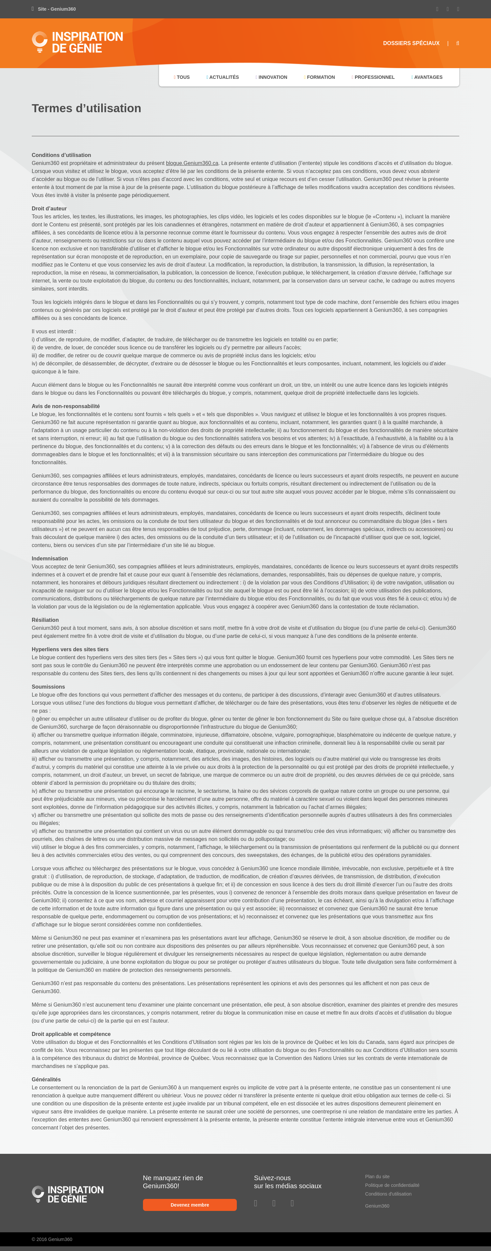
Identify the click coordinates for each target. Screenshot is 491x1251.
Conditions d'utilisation (388, 1194)
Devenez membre (190, 1205)
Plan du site (377, 1176)
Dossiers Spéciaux (411, 43)
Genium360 (377, 1206)
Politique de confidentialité (392, 1185)
